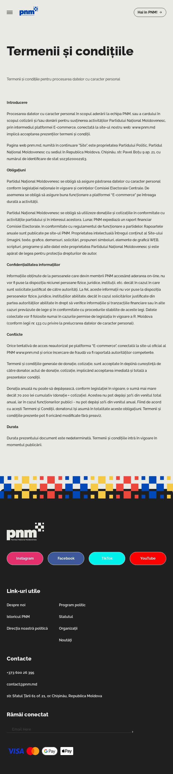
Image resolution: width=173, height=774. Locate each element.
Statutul (66, 617)
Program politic (72, 605)
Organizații (68, 628)
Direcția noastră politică (27, 628)
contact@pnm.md (22, 684)
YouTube (148, 558)
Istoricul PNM (18, 617)
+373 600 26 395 (20, 672)
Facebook (66, 558)
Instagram (25, 558)
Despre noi (16, 605)
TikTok (107, 558)
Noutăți (65, 640)
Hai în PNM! (150, 12)
